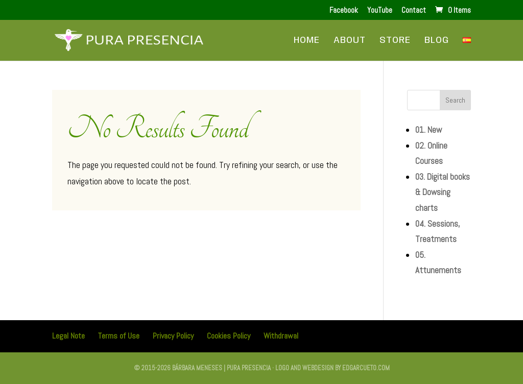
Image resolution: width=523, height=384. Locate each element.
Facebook (343, 10)
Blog (436, 41)
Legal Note (68, 335)
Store (395, 41)
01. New (428, 129)
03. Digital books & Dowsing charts (442, 192)
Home (307, 41)
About (350, 41)
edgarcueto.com (366, 368)
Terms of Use (118, 335)
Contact (413, 10)
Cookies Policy (228, 335)
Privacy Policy (173, 335)
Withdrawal (281, 335)
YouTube (379, 10)
